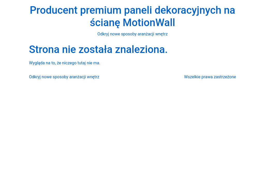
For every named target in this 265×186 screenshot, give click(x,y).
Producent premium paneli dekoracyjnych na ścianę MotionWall (132, 16)
